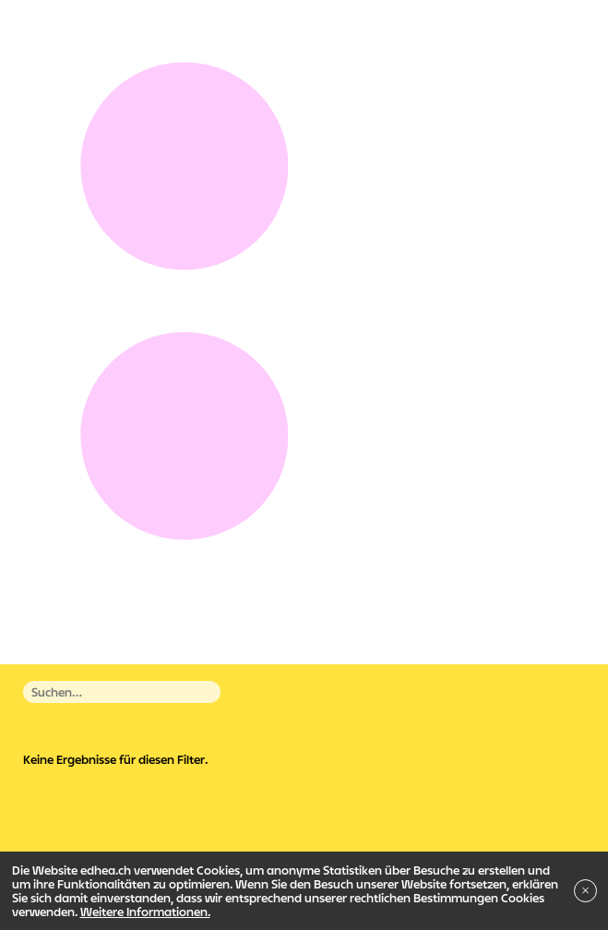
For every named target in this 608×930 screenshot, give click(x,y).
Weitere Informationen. (145, 911)
